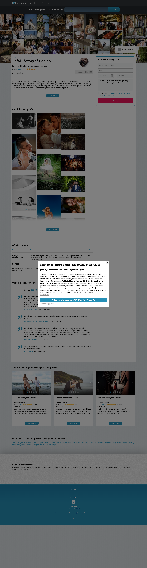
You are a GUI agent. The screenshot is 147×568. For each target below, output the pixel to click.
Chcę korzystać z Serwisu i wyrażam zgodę (73, 300)
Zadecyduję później (47, 304)
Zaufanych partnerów (69, 283)
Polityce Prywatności (95, 286)
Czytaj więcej (44, 295)
